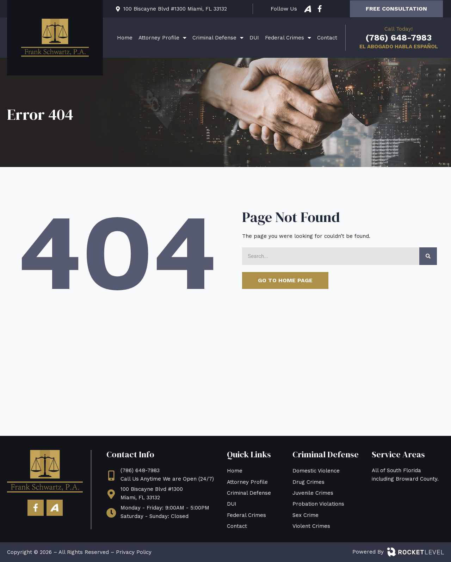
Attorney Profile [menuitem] (162, 38)
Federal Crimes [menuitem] (288, 38)
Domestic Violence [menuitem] (316, 471)
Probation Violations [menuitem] (318, 504)
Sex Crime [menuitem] (305, 515)
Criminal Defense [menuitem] (217, 38)
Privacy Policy (134, 552)
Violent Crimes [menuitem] (311, 526)
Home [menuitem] (124, 38)
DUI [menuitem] (254, 38)
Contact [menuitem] (327, 38)
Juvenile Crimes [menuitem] (312, 493)
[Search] (428, 256)
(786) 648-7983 (398, 38)
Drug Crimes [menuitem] (308, 482)
